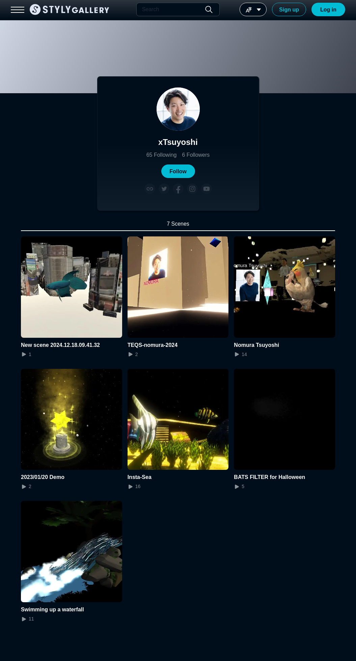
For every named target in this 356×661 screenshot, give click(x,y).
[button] (178, 171)
